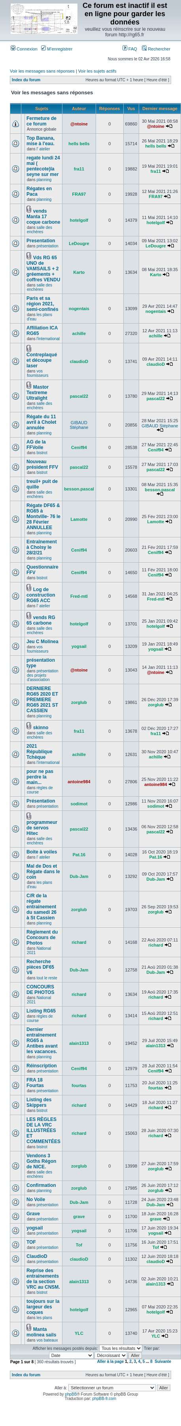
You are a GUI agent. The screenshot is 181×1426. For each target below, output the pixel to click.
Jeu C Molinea (42, 641)
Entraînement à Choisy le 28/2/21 (41, 547)
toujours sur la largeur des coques (42, 1307)
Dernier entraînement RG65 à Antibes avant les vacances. (42, 1040)
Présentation (40, 801)
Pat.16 (79, 854)
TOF (31, 1242)
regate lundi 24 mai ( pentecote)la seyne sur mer (43, 166)
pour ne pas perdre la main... (39, 777)
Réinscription (41, 1066)
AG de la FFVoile (36, 444)
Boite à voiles (41, 852)
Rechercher (156, 49)
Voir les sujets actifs (97, 71)
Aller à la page (110, 1361)
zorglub (79, 702)
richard (79, 942)
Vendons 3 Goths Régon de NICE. (41, 1161)
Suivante (163, 1361)
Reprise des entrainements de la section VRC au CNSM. (43, 1279)
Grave (33, 1213)
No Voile (35, 1199)
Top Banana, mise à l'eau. (40, 140)
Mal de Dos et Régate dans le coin (43, 871)
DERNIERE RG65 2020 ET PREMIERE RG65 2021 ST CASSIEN (42, 699)
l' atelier (43, 149)
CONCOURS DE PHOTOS (40, 989)
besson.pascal (79, 489)
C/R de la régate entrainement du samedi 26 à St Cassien (41, 907)
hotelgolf (79, 220)
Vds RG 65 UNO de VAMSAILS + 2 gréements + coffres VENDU (43, 269)
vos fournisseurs (37, 373)
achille (79, 333)
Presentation (40, 240)
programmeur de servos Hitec (41, 828)
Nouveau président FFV (42, 464)
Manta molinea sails (41, 1332)
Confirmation (41, 1185)
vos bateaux (47, 1340)
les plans (44, 1318)
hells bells (78, 143)
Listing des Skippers (38, 1102)
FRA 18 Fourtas (35, 1082)
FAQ (130, 49)
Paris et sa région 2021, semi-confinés (42, 304)
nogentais (79, 308)
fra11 (79, 169)
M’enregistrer (56, 49)
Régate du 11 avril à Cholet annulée (41, 422)
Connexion (24, 49)
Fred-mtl (79, 596)
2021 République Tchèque (39, 751)
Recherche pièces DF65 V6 (40, 967)
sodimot (79, 803)
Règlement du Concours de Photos (42, 937)
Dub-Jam (79, 876)
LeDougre (79, 243)
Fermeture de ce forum (41, 121)
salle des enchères (39, 229)
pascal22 (79, 396)
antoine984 (79, 781)
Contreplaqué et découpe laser (41, 360)
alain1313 (79, 1043)
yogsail (79, 646)
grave (79, 1216)
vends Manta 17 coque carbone (43, 216)
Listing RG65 (41, 1011)
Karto (79, 272)
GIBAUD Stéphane (79, 425)
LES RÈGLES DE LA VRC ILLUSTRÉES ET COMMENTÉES (43, 1130)
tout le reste (46, 978)
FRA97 (79, 194)
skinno (41, 727)
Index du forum (26, 80)
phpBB (71, 1394)
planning (43, 180)
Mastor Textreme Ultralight (37, 392)
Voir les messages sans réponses (42, 71)
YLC (79, 1333)
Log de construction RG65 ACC (40, 595)
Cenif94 (79, 447)
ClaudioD (36, 1256)
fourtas (79, 1085)
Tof (79, 1245)
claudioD (79, 361)
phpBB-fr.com (104, 1398)
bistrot (41, 453)
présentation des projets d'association (42, 675)
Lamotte (79, 519)
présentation (47, 246)
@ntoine (79, 124)
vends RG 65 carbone (40, 620)
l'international (48, 339)
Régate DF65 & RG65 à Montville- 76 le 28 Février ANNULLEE (43, 516)
